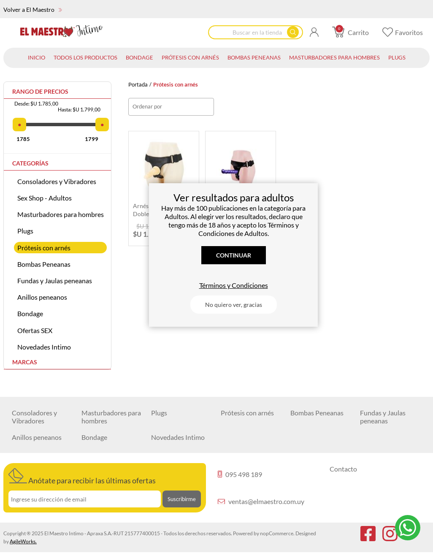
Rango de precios (40, 91)
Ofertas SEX (34, 330)
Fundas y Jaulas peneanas (54, 280)
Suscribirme (182, 499)
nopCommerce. (277, 533)
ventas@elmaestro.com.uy (261, 501)
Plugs (25, 231)
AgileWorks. (23, 541)
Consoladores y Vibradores (56, 181)
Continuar (233, 255)
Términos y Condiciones (233, 285)
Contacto (343, 469)
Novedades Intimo (44, 347)
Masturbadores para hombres (60, 214)
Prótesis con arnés (43, 248)
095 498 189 (240, 474)
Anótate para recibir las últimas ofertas (82, 476)
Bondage (30, 313)
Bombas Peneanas (43, 264)
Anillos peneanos (42, 297)
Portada (138, 84)
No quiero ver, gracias (233, 304)
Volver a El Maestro (32, 9)
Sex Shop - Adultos (44, 198)
